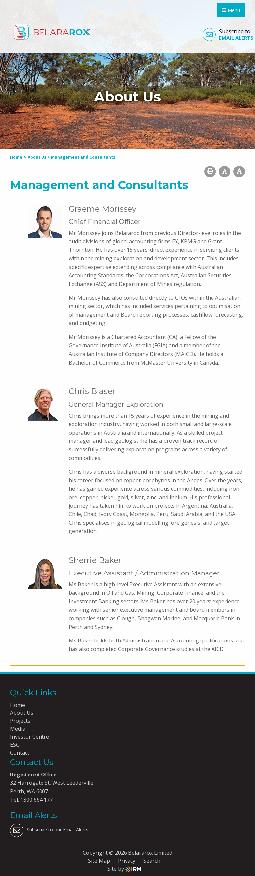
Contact (19, 752)
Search (151, 860)
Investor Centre (29, 736)
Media (17, 728)
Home (17, 704)
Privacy (126, 860)
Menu (231, 10)
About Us (21, 712)
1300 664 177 (36, 799)
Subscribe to (228, 34)
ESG (15, 744)
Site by (124, 868)
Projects (20, 720)
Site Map (99, 860)
